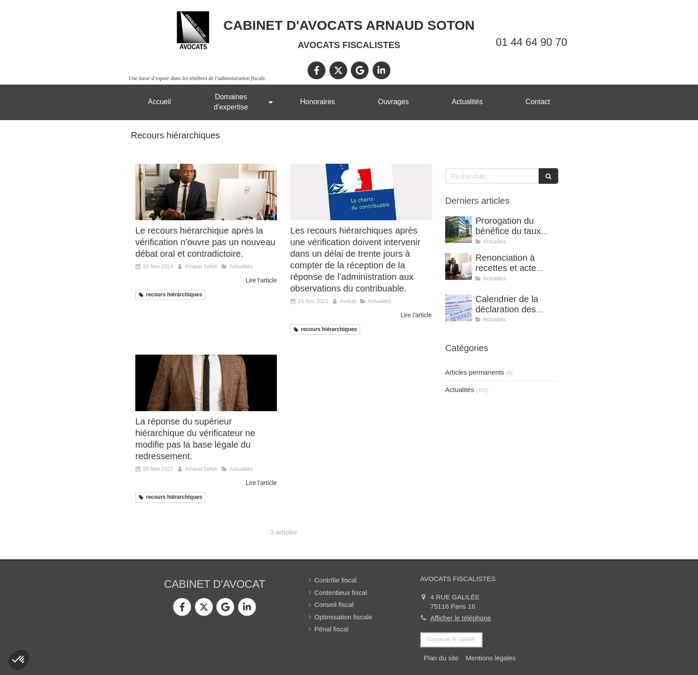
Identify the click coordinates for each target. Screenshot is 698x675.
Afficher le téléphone (460, 618)
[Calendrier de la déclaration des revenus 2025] (458, 308)
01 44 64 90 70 (531, 42)
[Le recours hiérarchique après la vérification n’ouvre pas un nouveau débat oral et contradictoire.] (206, 192)
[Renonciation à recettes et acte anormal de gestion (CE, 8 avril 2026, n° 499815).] (458, 266)
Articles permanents (474, 372)
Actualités (459, 389)
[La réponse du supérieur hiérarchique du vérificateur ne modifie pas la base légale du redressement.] (206, 383)
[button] (18, 660)
